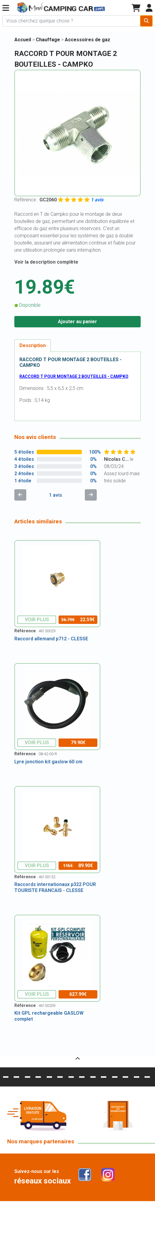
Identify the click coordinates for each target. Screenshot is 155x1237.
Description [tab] (32, 345)
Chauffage (48, 39)
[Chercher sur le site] (71, 21)
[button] (5, 8)
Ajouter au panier (77, 321)
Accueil (22, 39)
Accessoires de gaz (87, 39)
